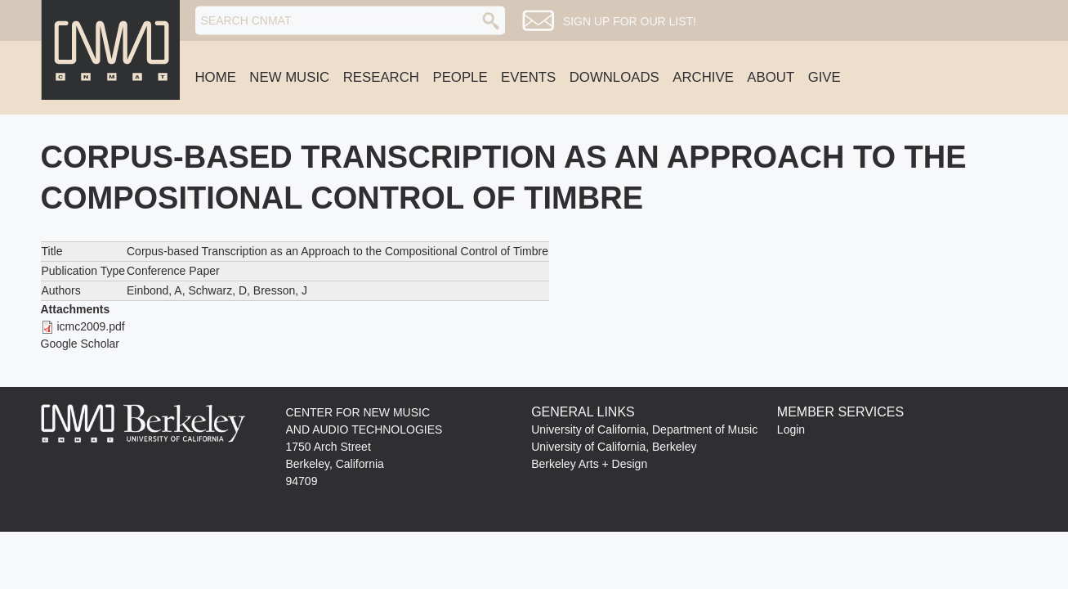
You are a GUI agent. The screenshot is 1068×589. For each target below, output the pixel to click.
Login (791, 429)
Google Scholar (80, 343)
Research (381, 77)
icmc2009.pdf (90, 326)
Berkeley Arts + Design (589, 463)
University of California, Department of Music (644, 429)
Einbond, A (154, 290)
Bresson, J (280, 290)
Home (215, 77)
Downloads (614, 77)
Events (528, 77)
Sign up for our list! (629, 21)
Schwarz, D (218, 290)
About (770, 77)
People (459, 77)
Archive (703, 77)
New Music (289, 77)
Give (824, 77)
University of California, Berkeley (613, 446)
